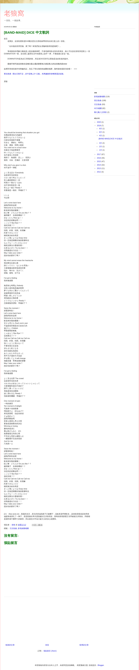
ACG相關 (98, 108)
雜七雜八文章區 (100, 112)
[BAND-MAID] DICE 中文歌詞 (110, 139)
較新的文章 (10, 645)
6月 (100, 132)
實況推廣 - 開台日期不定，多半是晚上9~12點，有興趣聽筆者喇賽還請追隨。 (34, 74)
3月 (100, 143)
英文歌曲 (97, 100)
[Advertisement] (47, 619)
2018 (99, 126)
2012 (99, 172)
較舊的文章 (84, 645)
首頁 (47, 645)
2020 (99, 122)
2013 (99, 168)
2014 (99, 165)
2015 (99, 161)
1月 (100, 150)
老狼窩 (14, 13)
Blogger (101, 665)
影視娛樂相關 (23, 528)
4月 (100, 136)
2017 (99, 154)
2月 (100, 146)
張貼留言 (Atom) (49, 651)
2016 (99, 158)
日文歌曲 (13, 528)
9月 (100, 129)
